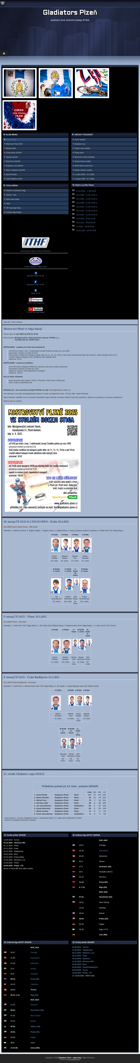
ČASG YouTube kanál (35, 312)
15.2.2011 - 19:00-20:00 (85, 223)
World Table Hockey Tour (84, 166)
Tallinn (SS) (35, 1026)
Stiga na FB (35, 293)
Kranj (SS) (34, 979)
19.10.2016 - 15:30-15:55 (86, 230)
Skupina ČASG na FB (35, 284)
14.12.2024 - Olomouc (81, 959)
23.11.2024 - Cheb (79, 956)
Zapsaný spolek (12, 157)
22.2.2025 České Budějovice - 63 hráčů (19, 682)
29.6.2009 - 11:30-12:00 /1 (86, 195)
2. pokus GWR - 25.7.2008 (84, 179)
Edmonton (34, 963)
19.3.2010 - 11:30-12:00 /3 (86, 215)
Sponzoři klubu (11, 174)
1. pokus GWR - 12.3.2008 (84, 174)
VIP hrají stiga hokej (13, 208)
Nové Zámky (35, 1016)
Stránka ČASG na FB (35, 276)
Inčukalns (34, 974)
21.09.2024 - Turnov (80, 947)
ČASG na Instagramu (35, 303)
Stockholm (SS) (37, 1010)
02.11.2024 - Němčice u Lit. (83, 953)
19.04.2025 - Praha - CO (82, 973)
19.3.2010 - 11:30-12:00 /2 (86, 211)
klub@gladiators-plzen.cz (60, 390)
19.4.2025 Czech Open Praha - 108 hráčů (20, 527)
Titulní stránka (11, 140)
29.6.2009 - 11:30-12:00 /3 (86, 203)
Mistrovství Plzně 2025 (14, 144)
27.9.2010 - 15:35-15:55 (85, 219)
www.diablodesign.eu (74, 1059)
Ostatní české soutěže (83, 161)
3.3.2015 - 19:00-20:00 (85, 227)
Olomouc (34, 1005)
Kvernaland (103, 851)
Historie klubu (11, 148)
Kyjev (32, 1043)
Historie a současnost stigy (16, 190)
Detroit (33, 1021)
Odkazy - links (11, 195)
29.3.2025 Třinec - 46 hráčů (14, 622)
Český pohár (79, 153)
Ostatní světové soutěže (83, 170)
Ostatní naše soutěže (82, 148)
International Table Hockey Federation (36, 251)
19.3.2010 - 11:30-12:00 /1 (86, 207)
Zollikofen (34, 984)
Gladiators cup (80, 144)
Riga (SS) (34, 995)
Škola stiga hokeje (12, 199)
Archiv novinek (80, 140)
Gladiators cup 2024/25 (14, 166)
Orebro (33, 969)
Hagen (33, 1037)
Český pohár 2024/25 (14, 153)
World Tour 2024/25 (13, 161)
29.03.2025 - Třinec (80, 970)
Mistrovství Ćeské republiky (84, 157)
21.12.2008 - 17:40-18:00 (86, 191)
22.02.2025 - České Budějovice (85, 967)
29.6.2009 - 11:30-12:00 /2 (86, 199)
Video (8, 204)
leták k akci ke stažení (12, 401)
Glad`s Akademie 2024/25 (15, 170)
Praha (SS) (35, 1032)
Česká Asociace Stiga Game (35, 267)
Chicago (33, 952)
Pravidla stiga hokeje (13, 212)
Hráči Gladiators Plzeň (14, 179)
